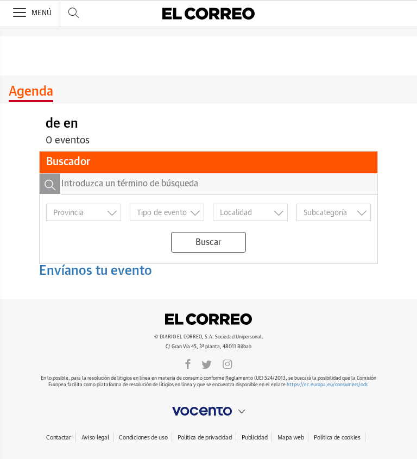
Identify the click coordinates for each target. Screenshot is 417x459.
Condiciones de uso (143, 438)
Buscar (208, 242)
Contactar (58, 438)
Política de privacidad (204, 438)
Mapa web (290, 438)
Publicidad (254, 438)
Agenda (31, 91)
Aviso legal (95, 438)
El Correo (208, 319)
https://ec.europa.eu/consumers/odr (327, 384)
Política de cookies (337, 438)
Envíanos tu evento (95, 271)
